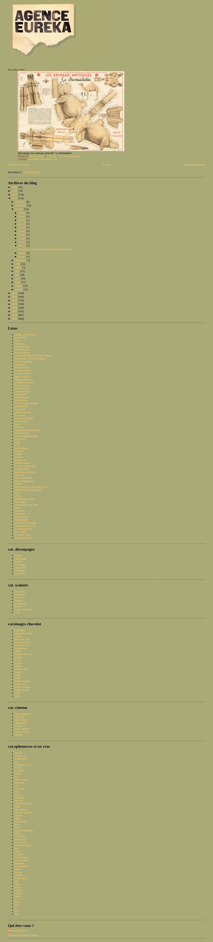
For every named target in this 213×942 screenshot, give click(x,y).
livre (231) (20, 836)
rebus (17, 887)
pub (17, 881)
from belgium (22, 397)
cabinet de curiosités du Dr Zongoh (33, 355)
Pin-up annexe (22, 352)
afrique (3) (20, 755)
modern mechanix (24, 418)
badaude (19, 451)
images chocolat (23, 654)
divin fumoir (21, 516)
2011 (15, 296)
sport (17, 902)
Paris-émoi (20, 501)
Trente (18, 340)
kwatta (18, 660)
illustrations (21, 809)
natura (18, 672)
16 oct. (22, 231)
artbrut (18, 495)
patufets (19, 457)
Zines (18, 492)
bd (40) (18, 767)
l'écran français (23, 714)
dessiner (19, 597)
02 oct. (22, 256)
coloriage (20, 570)
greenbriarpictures (24, 382)
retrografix (20, 364)
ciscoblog (20, 510)
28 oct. (22, 216)
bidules (18, 773)
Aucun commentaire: (70, 156)
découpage (46, 159)
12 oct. (22, 238)
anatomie (19, 591)
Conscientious (22, 391)
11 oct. (22, 242)
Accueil (106, 164)
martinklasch (21, 433)
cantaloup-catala (23, 633)
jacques (19, 657)
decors (18, 794)
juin (17, 271)
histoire (19, 606)
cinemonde (20, 722)
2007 (15, 311)
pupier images (22, 690)
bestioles (19, 770)
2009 (15, 304)
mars (18, 282)
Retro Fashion (22, 367)
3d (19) (18, 752)
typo (17, 905)
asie (17, 761)
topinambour (21, 448)
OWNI (18, 484)
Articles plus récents (19, 164)
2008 (15, 307)
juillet (18, 267)
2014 (15, 194)
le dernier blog (22, 534)
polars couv (21, 878)
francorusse (21, 648)
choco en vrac (22, 639)
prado (18, 678)
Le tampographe (23, 528)
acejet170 (20, 439)
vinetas (18, 454)
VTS (17, 445)
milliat (18, 666)
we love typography (25, 466)
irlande (18, 815)
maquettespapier (23, 537)
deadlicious (21, 460)
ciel (16, 785)
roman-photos (22, 728)
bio (16, 776)
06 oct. (22, 253)
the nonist (20, 415)
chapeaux (20, 343)
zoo (55, 159)
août (18, 264)
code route (20, 594)
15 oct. (22, 234)
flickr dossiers (22, 349)
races (17, 884)
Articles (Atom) (31, 172)
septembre (21, 260)
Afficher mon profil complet (23, 935)
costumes (20, 788)
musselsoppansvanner (26, 436)
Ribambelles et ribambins (28, 490)
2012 (15, 293)
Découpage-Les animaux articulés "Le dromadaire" (45, 249)
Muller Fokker (22, 463)
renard (18, 890)
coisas (18, 424)
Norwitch (20, 513)
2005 (15, 318)
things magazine (23, 379)
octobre (19, 209)
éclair (18, 696)
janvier (19, 289)
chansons (19, 782)
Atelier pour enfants (25, 334)
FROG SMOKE (23, 478)
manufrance (21, 839)
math (17, 612)
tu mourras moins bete (26, 504)
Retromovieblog (23, 361)
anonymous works (24, 498)
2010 (15, 300)
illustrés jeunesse (24, 812)
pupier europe (22, 687)
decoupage (20, 558)
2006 (15, 315)
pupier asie (20, 684)
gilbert (18, 651)
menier (18, 663)
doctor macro (22, 385)
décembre (20, 201)
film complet (21, 719)
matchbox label (23, 845)
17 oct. (22, 227)
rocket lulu (20, 337)
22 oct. (22, 220)
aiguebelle (20, 630)
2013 (15, 198)
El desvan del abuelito (26, 403)
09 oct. (22, 245)
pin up (18, 872)
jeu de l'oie (20, 821)
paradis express (23, 412)
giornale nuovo (23, 373)
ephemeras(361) (23, 803)
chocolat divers (23, 642)
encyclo (19, 800)
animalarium (21, 406)
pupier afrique (22, 681)
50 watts (19, 427)
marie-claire (21, 842)
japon (18, 507)
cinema (18, 734)
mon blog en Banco (25, 472)
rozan (18, 693)
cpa (16, 791)
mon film (19, 717)
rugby (18, 896)
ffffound (19, 475)
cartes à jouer (22, 779)
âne (16, 914)
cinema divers (22, 731)
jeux (17, 824)
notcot (18, 442)
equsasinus (20, 409)
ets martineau (22, 645)
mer (17, 848)
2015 (15, 190)
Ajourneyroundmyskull (27, 430)
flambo (18, 561)
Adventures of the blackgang (30, 358)
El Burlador (21, 394)
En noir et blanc (23, 370)
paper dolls (20, 567)
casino (18, 636)
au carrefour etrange (25, 522)
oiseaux (19, 854)
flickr (17, 806)
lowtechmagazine (24, 481)
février (19, 285)
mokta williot (22, 669)
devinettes (20, 573)
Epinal (18, 555)
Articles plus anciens (194, 164)
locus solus (20, 531)
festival (18, 725)
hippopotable (22, 519)
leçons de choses (23, 609)
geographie (20, 603)
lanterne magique (24, 830)
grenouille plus (23, 346)
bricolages (33, 159)
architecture (21, 758)
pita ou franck (18, 930)
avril (18, 278)
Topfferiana (21, 400)
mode (18, 851)
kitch (17, 827)
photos (18, 869)
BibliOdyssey (22, 388)
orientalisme (21, 857)
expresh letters (22, 469)
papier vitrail (21, 860)
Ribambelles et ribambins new (31, 487)
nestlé (18, 675)
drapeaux (19, 797)
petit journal (21, 866)
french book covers (25, 525)
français (19, 600)
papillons (19, 863)
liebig (18, 833)
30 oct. (22, 212)
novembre (21, 205)
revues (18, 893)
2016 (15, 187)
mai (17, 274)
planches (19, 875)
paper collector (23, 376)
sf (16, 899)
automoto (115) (23, 764)
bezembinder (21, 421)
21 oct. (22, 223)
